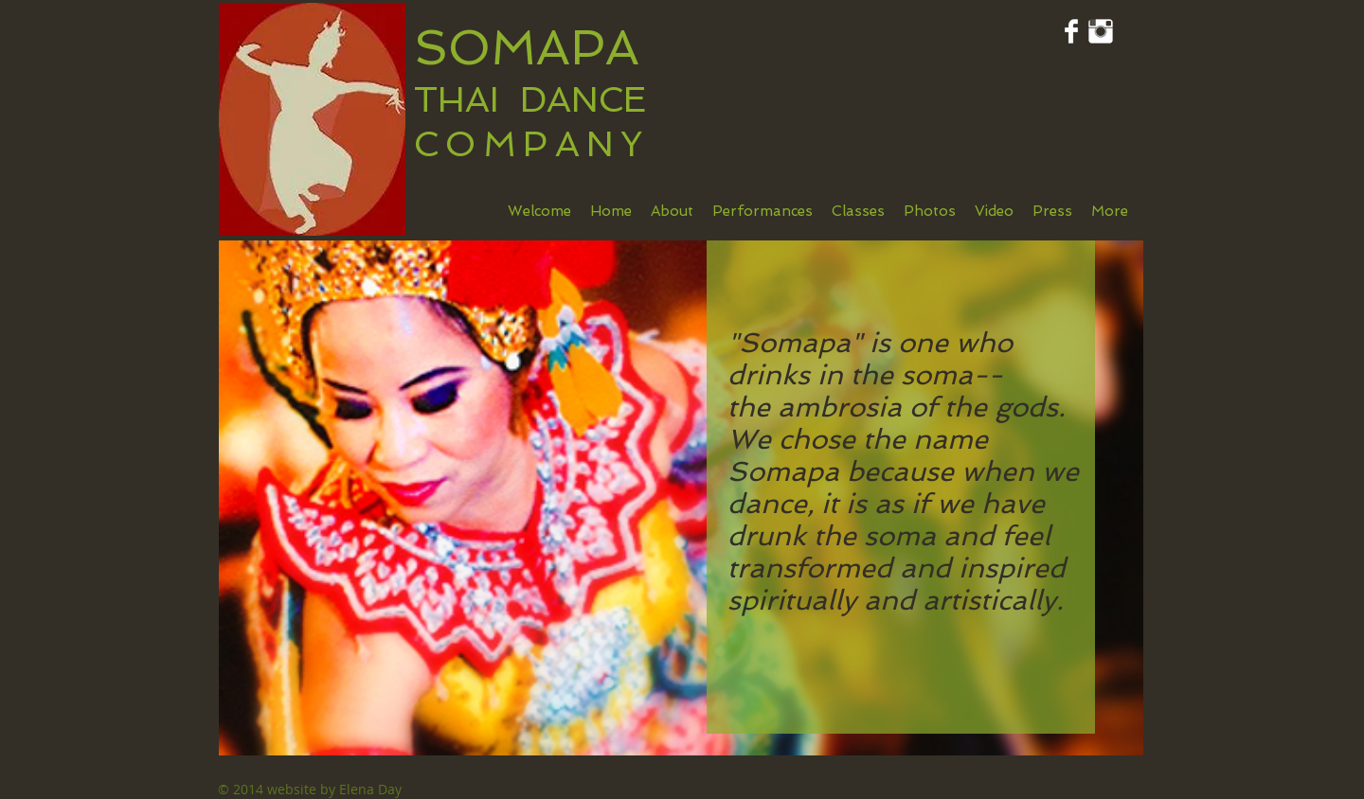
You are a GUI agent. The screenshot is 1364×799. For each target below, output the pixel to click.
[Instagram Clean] (1100, 31)
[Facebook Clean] (1071, 31)
